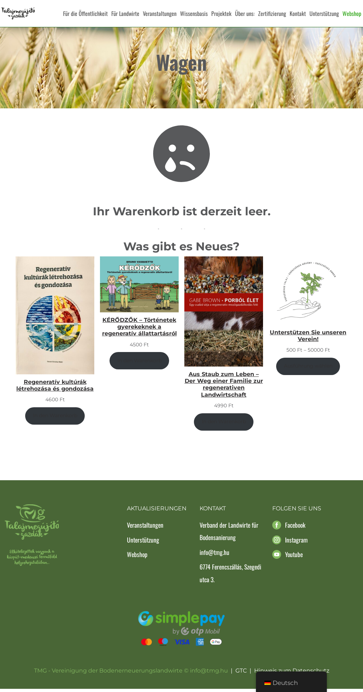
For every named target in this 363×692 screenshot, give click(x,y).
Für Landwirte (125, 13)
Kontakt (298, 13)
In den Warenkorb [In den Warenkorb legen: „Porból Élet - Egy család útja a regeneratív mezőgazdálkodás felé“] (224, 425)
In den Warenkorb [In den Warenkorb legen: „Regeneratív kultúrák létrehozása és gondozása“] (55, 419)
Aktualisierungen (156, 512)
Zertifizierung (272, 13)
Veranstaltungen (160, 13)
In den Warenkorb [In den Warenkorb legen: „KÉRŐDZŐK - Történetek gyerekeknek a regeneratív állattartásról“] (139, 364)
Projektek (221, 13)
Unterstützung (324, 13)
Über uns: (245, 13)
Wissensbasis (194, 13)
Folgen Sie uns (296, 512)
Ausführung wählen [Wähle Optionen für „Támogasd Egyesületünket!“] (308, 369)
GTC (241, 674)
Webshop (351, 13)
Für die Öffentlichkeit (85, 13)
